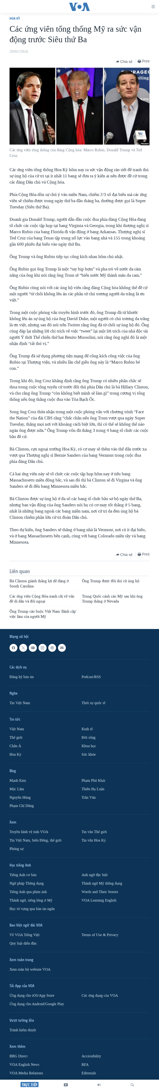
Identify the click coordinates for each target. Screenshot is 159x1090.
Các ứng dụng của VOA (100, 995)
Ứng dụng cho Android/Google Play (37, 1004)
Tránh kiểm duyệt (23, 1030)
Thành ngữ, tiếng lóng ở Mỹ (31, 900)
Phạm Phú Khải (93, 780)
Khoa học (89, 746)
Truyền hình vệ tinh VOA (29, 832)
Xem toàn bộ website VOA (30, 969)
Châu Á (15, 746)
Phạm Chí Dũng (22, 805)
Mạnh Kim (18, 780)
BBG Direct (19, 1056)
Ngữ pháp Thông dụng (27, 883)
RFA (85, 1064)
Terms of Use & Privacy (100, 935)
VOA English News (24, 1064)
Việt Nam (17, 729)
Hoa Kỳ (15, 18)
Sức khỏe (89, 754)
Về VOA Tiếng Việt (25, 935)
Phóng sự (17, 848)
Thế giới (16, 737)
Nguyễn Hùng (20, 797)
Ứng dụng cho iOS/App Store (32, 995)
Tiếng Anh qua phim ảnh (28, 892)
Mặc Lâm (17, 788)
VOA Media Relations (26, 1073)
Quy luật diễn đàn (23, 943)
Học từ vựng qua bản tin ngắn (32, 908)
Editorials (89, 1073)
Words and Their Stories (100, 892)
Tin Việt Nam (20, 703)
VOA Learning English (99, 900)
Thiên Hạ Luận (93, 788)
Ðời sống (88, 737)
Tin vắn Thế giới (94, 832)
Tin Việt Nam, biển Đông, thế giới (35, 840)
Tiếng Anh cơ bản (23, 875)
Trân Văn (89, 797)
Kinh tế (87, 729)
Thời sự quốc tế (93, 703)
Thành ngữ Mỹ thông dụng (102, 883)
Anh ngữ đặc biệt (95, 875)
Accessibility (91, 1056)
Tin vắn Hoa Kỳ (94, 840)
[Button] (124, 61)
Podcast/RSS (91, 677)
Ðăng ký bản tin (22, 677)
